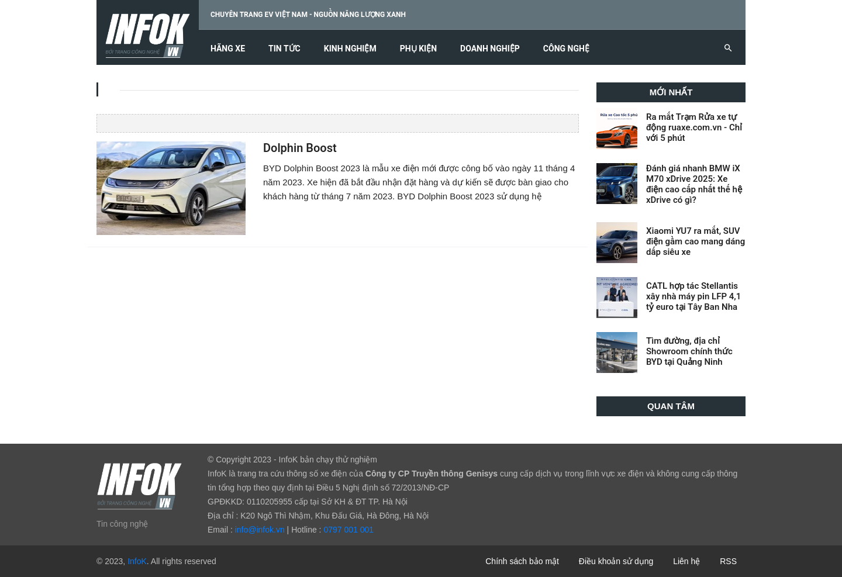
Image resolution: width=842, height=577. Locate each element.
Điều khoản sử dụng (616, 561)
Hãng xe (227, 49)
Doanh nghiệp (490, 49)
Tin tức (284, 49)
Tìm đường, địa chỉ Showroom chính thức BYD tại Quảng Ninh (689, 351)
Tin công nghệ (122, 523)
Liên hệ (686, 561)
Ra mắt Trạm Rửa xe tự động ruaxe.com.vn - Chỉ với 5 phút (694, 127)
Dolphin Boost (300, 148)
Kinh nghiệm (350, 49)
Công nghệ (566, 49)
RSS (728, 561)
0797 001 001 (348, 529)
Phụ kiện (418, 49)
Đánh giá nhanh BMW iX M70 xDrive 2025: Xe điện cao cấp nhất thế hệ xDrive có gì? (694, 184)
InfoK (137, 561)
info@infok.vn (260, 529)
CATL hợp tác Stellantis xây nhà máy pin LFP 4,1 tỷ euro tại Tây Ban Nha (693, 296)
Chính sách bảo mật (522, 561)
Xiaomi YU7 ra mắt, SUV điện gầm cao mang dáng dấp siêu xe (695, 241)
